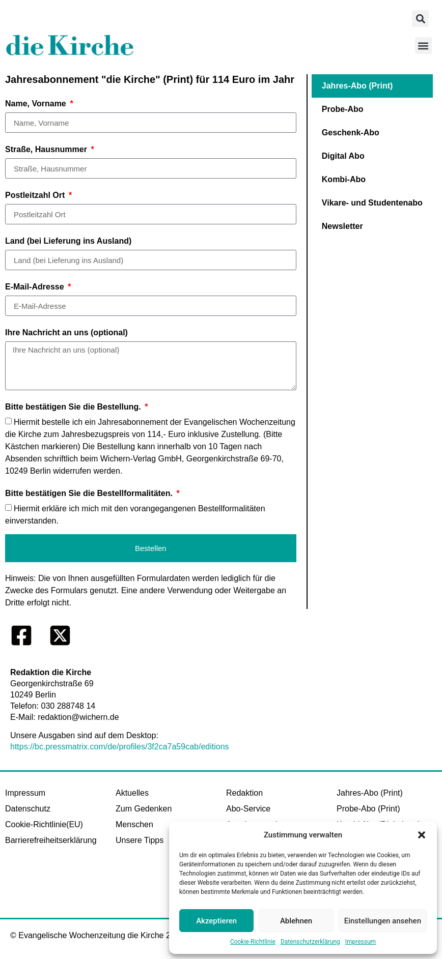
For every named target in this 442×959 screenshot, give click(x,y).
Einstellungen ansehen (382, 920)
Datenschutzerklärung (310, 941)
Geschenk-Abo (350, 132)
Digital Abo (343, 156)
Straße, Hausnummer (47, 149)
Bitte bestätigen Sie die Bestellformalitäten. (90, 493)
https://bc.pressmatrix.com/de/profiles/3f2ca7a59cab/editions (119, 746)
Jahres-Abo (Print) (357, 85)
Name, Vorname (36, 103)
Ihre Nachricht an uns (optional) (66, 332)
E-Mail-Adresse (35, 286)
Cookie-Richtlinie (252, 941)
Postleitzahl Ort (36, 195)
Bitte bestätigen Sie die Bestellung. (74, 406)
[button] (422, 835)
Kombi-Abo (344, 179)
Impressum (360, 941)
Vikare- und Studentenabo (372, 202)
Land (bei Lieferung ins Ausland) (68, 241)
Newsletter (342, 226)
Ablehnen (296, 920)
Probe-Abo (343, 109)
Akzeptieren (216, 920)
